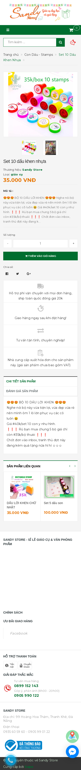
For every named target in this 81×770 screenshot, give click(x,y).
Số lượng (9, 234)
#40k (17, 424)
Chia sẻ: (8, 267)
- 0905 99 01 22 (38, 732)
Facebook (18, 633)
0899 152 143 (26, 686)
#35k (17, 435)
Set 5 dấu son (53, 503)
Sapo (29, 767)
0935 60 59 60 (14, 732)
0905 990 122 (26, 696)
